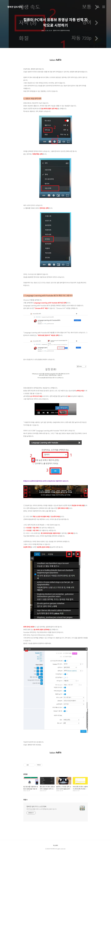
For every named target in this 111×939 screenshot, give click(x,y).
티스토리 (55, 904)
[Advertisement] (55, 771)
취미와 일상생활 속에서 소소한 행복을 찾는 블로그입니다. (41, 868)
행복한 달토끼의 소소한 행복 (16, 6)
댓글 (25, 859)
